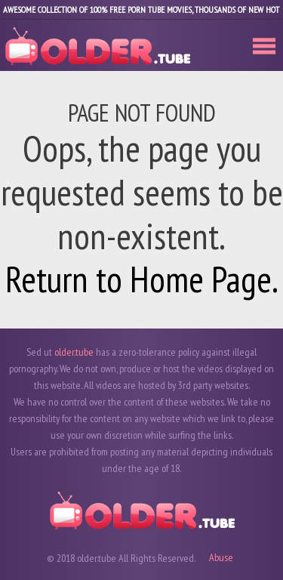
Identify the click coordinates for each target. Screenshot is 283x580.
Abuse (221, 557)
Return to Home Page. (141, 278)
